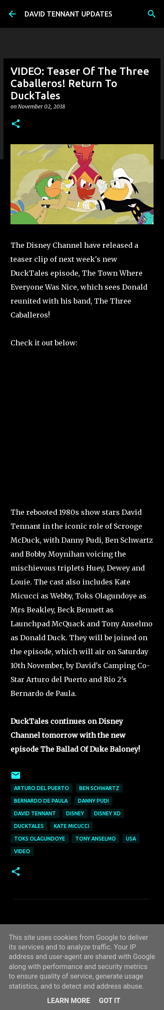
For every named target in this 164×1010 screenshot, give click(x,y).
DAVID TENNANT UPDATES (68, 14)
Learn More (68, 1000)
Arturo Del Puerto (41, 788)
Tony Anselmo (95, 838)
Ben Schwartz (99, 788)
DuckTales (29, 826)
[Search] (152, 13)
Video (22, 851)
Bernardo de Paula (41, 801)
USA (131, 838)
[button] (15, 124)
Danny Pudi (93, 801)
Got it (109, 1000)
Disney (75, 813)
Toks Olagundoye (39, 838)
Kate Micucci (71, 826)
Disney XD (107, 813)
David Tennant (35, 813)
